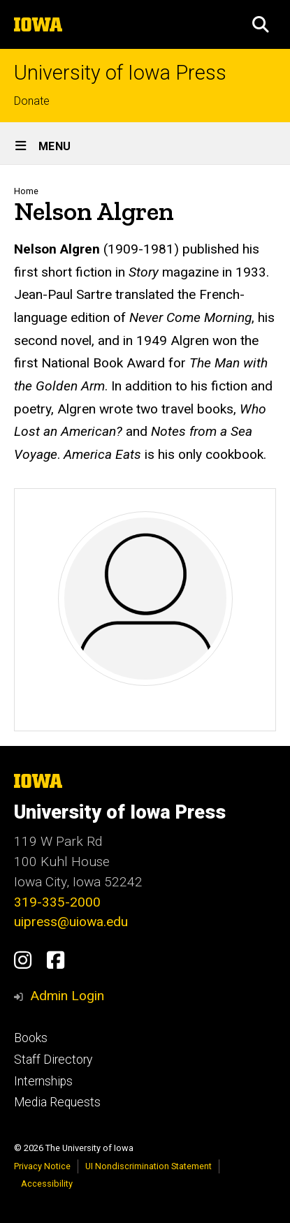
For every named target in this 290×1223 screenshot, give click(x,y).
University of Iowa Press (120, 73)
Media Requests (57, 1102)
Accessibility (47, 1183)
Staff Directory (53, 1060)
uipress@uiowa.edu (71, 922)
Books (31, 1038)
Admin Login (67, 996)
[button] (260, 24)
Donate (32, 101)
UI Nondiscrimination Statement (148, 1166)
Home (26, 191)
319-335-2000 (57, 902)
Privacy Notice (42, 1166)
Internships (43, 1081)
